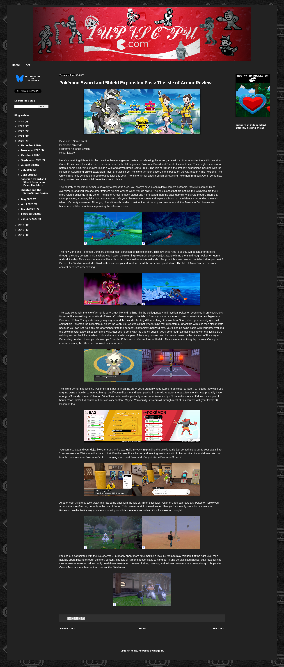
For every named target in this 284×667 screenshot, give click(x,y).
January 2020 (29, 218)
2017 (21, 234)
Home (16, 65)
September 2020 (31, 160)
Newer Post (67, 628)
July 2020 (27, 169)
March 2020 (28, 209)
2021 (21, 136)
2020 (21, 140)
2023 (21, 126)
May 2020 (27, 199)
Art (28, 65)
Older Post (217, 628)
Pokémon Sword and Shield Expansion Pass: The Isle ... (33, 181)
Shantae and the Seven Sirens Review (34, 191)
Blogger (158, 650)
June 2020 (27, 174)
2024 (21, 121)
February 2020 (30, 213)
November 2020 (31, 150)
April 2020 (27, 204)
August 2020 (29, 164)
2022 (21, 131)
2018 (21, 229)
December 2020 (30, 145)
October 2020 (29, 155)
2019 (21, 225)
